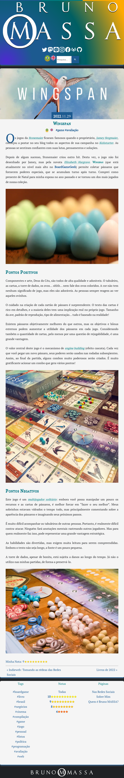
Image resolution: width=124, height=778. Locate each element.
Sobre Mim (103, 697)
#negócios (20, 707)
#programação (20, 746)
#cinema (20, 712)
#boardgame (21, 692)
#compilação (21, 717)
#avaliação (71, 130)
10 (62, 697)
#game (60, 130)
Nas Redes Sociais (103, 692)
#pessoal (20, 731)
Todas (62, 692)
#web (20, 756)
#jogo (20, 726)
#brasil (20, 702)
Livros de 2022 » (107, 670)
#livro (20, 697)
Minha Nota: (14, 661)
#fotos (21, 736)
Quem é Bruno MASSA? (103, 702)
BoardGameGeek (65, 167)
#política (20, 741)
